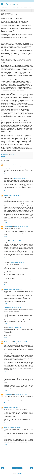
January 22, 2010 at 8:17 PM (14, 327)
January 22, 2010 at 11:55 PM (21, 341)
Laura (5, 376)
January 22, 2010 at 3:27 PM (15, 289)
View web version (17, 471)
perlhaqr (6, 195)
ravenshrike (7, 164)
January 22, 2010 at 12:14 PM (17, 262)
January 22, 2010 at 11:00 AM (16, 240)
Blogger (19, 473)
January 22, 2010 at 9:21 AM (15, 195)
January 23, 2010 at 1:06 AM (13, 376)
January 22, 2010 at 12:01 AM (17, 164)
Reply (5, 173)
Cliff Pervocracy (8, 226)
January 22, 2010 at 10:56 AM (21, 226)
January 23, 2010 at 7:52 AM (15, 407)
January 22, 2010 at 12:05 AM (20, 178)
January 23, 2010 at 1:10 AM (20, 394)
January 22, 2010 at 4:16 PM (14, 307)
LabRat (6, 307)
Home (17, 468)
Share (3, 156)
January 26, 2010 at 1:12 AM (15, 427)
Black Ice (6, 427)
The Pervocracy (9, 4)
